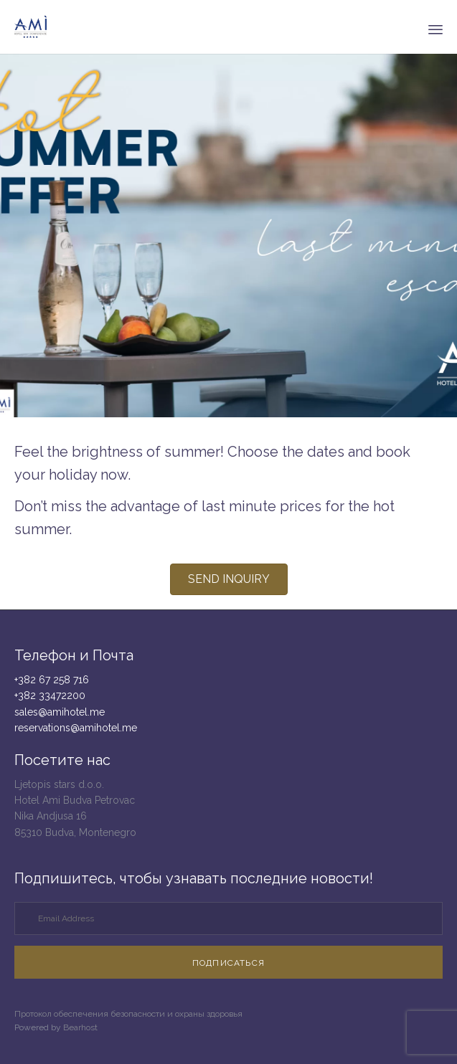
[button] (229, 579)
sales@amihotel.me (59, 712)
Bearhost (80, 1027)
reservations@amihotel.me (75, 727)
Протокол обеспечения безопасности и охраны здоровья (128, 1014)
